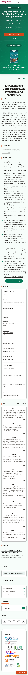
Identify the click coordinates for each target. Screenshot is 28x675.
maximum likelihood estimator (16, 151)
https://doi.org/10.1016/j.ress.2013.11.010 (15, 170)
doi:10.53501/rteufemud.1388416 (10, 430)
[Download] (23, 608)
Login (24, 2)
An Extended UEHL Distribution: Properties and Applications (11, 551)
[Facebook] (4, 621)
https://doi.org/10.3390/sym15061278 (14, 199)
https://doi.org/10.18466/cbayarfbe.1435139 (11, 557)
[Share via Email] (23, 621)
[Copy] (24, 419)
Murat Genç (9, 27)
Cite (14, 38)
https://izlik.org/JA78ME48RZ (11, 395)
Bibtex (24, 403)
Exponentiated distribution (8, 149)
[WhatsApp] (9, 621)
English (19, 2)
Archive (4, 566)
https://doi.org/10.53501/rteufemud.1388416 (13, 417)
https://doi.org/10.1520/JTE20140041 (14, 258)
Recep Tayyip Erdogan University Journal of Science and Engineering (14, 67)
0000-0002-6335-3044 (8, 323)
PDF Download (14, 34)
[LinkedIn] (18, 621)
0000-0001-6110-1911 (8, 333)
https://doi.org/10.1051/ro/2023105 (13, 277)
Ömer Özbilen (18, 27)
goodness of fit (5, 153)
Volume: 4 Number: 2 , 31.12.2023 (13, 573)
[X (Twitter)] (14, 621)
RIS (17, 403)
